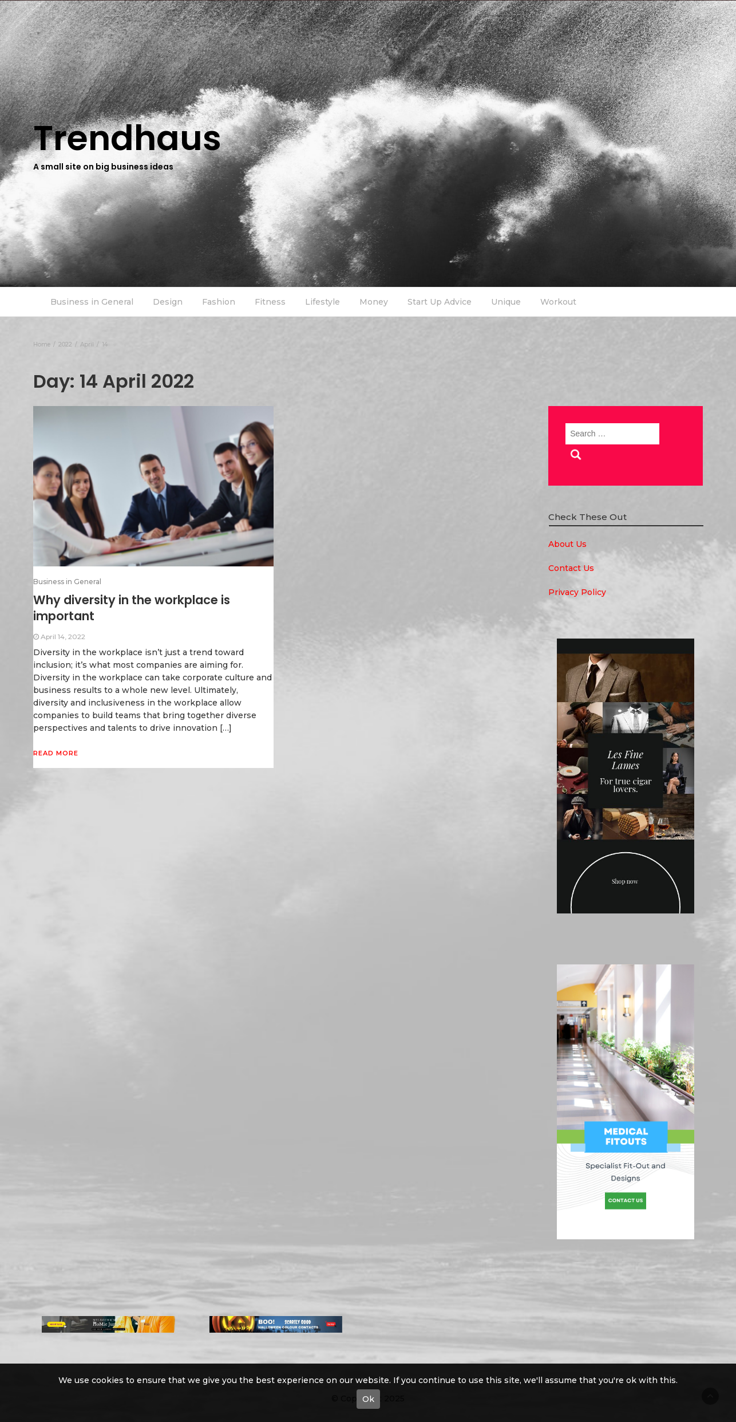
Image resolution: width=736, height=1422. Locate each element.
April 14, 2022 (63, 636)
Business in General (91, 302)
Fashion (218, 302)
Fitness (270, 302)
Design (168, 302)
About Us (567, 544)
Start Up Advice (439, 302)
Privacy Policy (577, 592)
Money (373, 302)
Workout (558, 302)
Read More (55, 753)
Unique (506, 302)
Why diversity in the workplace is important (131, 608)
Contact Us (571, 568)
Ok (368, 1399)
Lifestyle (322, 302)
